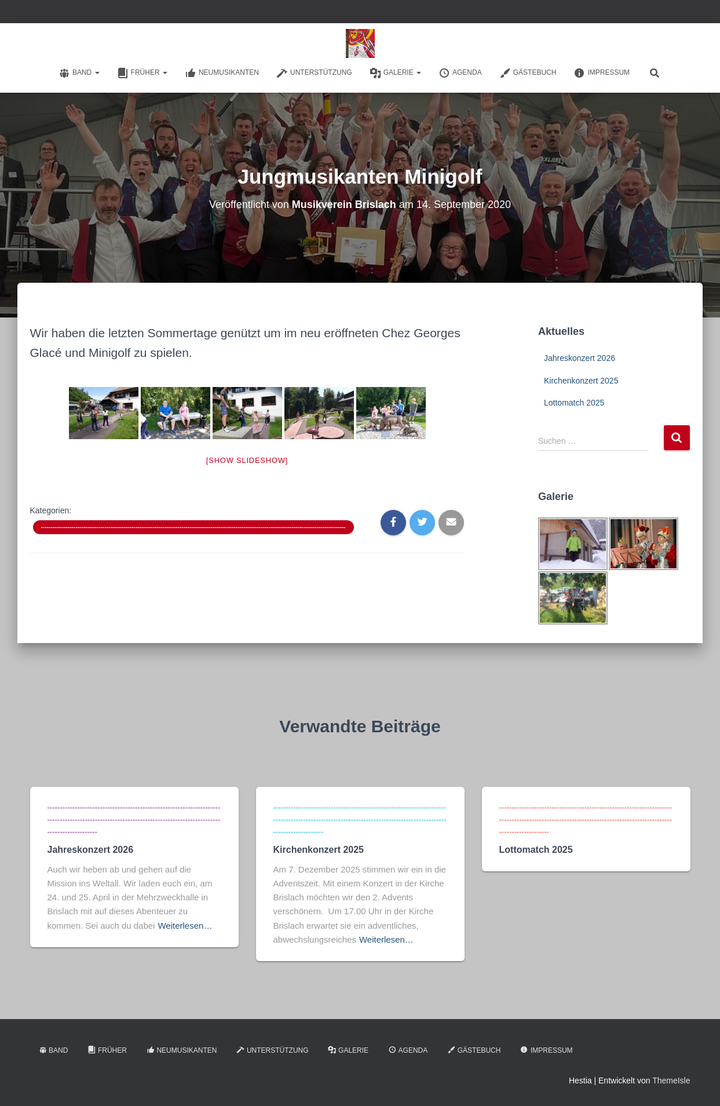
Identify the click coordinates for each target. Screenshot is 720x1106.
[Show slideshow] (247, 460)
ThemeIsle (671, 1080)
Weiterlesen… (185, 925)
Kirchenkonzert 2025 (581, 380)
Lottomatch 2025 (574, 402)
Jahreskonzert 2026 (579, 358)
